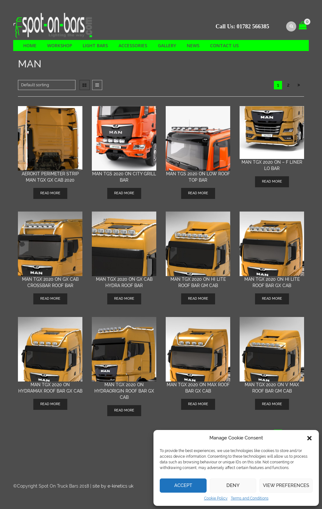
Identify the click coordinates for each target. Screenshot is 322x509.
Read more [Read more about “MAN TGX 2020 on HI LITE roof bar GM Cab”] (198, 299)
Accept (183, 485)
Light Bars (95, 45)
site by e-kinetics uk (112, 486)
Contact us (224, 45)
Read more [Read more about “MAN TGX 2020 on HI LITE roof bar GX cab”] (272, 299)
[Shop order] (46, 85)
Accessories (133, 45)
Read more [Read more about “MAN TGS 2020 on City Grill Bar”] (124, 193)
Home (29, 45)
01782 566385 (253, 26)
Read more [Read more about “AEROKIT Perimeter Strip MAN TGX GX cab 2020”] (50, 193)
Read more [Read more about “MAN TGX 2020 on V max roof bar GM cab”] (272, 404)
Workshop (59, 45)
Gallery (167, 45)
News (193, 45)
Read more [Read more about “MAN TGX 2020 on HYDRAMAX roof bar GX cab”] (50, 404)
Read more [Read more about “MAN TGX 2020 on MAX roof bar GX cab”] (198, 404)
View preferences (286, 485)
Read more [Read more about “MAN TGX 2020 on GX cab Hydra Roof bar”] (124, 299)
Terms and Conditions (250, 498)
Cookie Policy (216, 498)
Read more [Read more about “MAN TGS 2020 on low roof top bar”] (198, 193)
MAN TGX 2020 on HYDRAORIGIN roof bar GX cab (124, 391)
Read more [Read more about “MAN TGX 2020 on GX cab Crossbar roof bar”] (50, 299)
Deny (233, 485)
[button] (309, 438)
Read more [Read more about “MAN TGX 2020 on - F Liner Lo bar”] (272, 181)
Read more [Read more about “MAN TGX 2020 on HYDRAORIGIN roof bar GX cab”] (124, 410)
